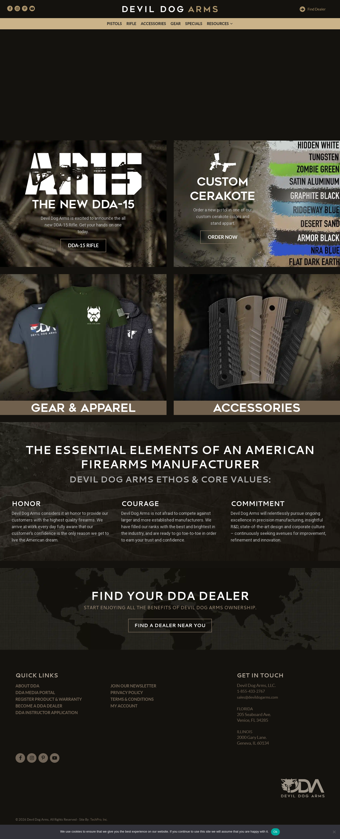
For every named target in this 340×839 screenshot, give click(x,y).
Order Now (222, 237)
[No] (334, 831)
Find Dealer (312, 9)
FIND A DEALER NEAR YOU (170, 627)
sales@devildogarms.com (260, 700)
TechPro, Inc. (99, 823)
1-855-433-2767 (252, 694)
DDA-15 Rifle (83, 246)
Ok (275, 832)
